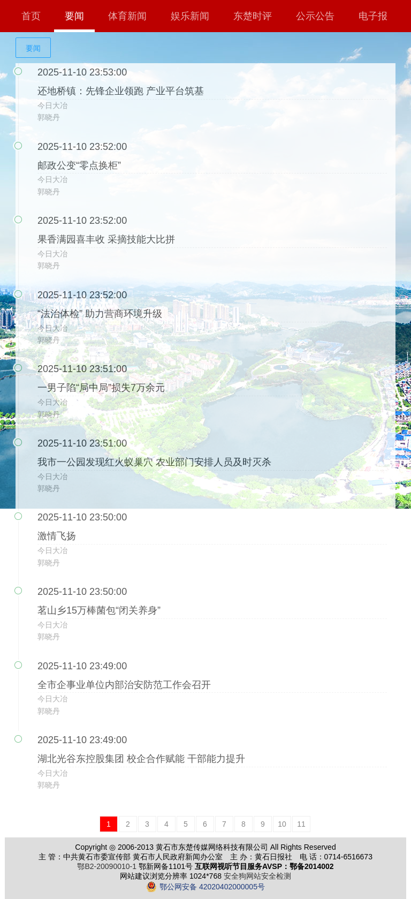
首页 (31, 16)
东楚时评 (252, 16)
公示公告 (315, 16)
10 (282, 824)
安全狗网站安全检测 (257, 876)
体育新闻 (127, 16)
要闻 (74, 16)
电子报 (373, 16)
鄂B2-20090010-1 (106, 866)
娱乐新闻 (190, 16)
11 (301, 824)
